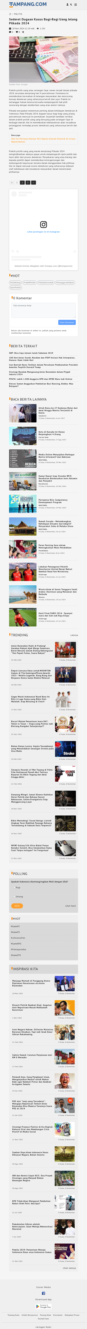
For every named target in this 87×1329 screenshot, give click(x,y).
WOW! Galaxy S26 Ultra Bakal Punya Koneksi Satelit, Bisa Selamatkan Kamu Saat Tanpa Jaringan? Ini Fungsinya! (31, 848)
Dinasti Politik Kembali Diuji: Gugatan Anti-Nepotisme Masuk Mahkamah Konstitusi (32, 1007)
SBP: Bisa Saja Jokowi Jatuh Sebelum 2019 (31, 353)
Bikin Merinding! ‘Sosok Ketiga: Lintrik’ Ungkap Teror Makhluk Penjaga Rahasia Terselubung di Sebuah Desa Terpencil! (31, 823)
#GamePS (15, 932)
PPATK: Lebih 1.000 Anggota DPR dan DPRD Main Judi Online (40, 379)
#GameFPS (16, 955)
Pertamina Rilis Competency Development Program (53, 501)
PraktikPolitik (29, 282)
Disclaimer (58, 1315)
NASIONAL (43, 460)
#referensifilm (18, 938)
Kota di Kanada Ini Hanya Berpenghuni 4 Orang (52, 433)
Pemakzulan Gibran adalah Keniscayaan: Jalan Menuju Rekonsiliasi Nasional (32, 1226)
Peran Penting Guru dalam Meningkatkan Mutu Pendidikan (55, 546)
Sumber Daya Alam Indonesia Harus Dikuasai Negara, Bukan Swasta (30, 1153)
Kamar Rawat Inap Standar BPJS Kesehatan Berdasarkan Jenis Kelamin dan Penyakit (58, 478)
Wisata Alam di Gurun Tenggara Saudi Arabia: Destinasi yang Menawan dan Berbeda (58, 591)
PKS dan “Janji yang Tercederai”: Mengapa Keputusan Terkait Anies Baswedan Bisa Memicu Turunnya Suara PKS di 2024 (32, 1105)
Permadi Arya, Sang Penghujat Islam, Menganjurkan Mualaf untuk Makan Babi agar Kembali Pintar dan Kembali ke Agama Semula (31, 1081)
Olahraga (43, 574)
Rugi (16, 887)
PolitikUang (15, 282)
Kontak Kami (43, 1319)
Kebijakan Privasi (72, 1315)
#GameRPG (16, 943)
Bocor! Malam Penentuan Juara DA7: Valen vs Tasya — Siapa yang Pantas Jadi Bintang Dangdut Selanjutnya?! (32, 723)
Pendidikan (43, 551)
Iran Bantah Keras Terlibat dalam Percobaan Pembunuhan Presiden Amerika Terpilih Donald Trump (43, 366)
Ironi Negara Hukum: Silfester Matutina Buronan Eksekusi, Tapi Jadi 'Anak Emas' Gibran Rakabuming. (32, 1032)
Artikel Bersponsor (30, 1315)
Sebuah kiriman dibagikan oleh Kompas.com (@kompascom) (43, 266)
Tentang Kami (13, 1315)
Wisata (42, 597)
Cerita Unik (43, 437)
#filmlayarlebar (18, 949)
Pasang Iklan (45, 1315)
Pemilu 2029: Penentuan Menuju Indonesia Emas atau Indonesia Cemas (32, 1251)
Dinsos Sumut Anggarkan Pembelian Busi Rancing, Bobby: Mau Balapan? (41, 384)
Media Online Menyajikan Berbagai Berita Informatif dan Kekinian (56, 455)
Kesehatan (43, 484)
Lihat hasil (70, 906)
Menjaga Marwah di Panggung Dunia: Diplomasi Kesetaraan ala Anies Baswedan (31, 983)
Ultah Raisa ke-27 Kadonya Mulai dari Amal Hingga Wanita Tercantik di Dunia (58, 410)
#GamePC (15, 926)
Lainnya (74, 635)
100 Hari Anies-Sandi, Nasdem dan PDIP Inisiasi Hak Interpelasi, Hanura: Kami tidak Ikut (42, 358)
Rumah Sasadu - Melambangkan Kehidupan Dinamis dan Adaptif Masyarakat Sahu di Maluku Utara (56, 523)
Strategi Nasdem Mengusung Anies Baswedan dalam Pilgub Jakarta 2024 (39, 373)
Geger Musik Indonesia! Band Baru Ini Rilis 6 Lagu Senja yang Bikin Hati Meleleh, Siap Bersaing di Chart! (30, 699)
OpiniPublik (15, 287)
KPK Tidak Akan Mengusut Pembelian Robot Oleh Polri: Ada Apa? (31, 1202)
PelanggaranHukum (65, 282)
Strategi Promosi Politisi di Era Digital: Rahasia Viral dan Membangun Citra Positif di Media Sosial (32, 1129)
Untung (18, 896)
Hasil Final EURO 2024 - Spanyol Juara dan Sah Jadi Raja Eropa (55, 614)
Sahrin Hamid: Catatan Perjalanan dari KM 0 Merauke (32, 1056)
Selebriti (42, 416)
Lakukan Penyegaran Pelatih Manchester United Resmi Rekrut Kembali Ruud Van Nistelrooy (55, 569)
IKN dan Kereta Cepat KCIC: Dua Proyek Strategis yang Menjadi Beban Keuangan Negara (32, 1178)
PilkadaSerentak (45, 282)
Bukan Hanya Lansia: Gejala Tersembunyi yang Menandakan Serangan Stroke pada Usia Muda (32, 748)
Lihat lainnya (69, 1268)
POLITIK (18, 14)
